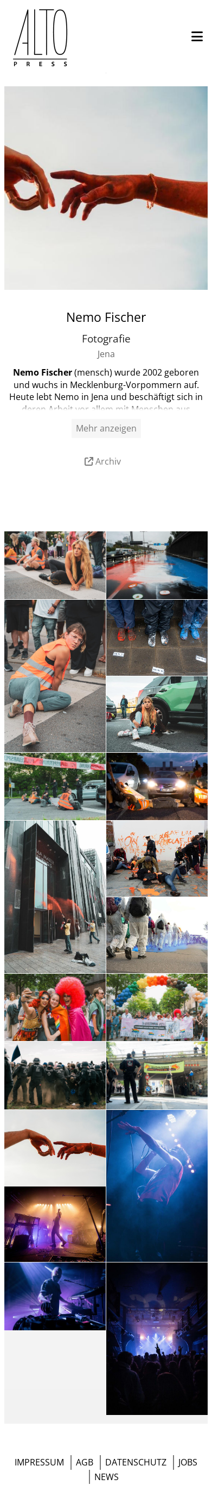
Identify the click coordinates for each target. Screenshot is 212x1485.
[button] (197, 36)
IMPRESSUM (39, 1462)
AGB (84, 1462)
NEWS (106, 1477)
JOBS (187, 1462)
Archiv (108, 461)
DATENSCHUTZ (135, 1462)
